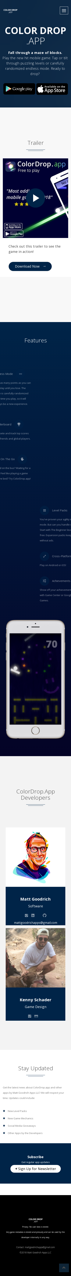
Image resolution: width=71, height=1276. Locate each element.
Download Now (30, 266)
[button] (64, 10)
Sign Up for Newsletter (35, 1168)
